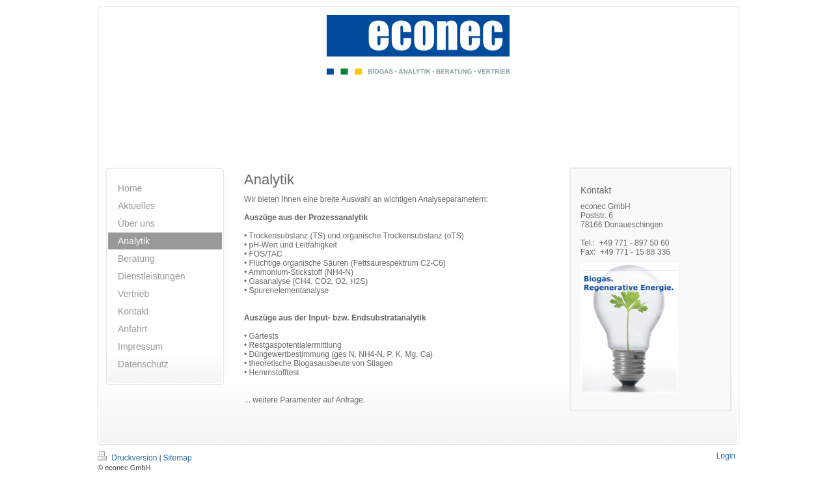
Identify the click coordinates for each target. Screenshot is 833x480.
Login (726, 455)
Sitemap (177, 457)
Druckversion (128, 457)
